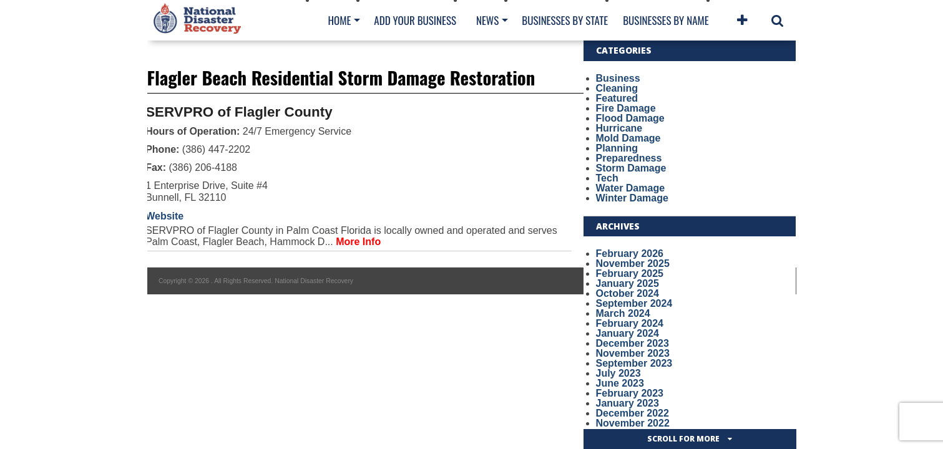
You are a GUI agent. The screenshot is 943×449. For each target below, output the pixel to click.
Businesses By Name (665, 20)
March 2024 (623, 313)
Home (339, 20)
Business (618, 78)
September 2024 (634, 303)
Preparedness (629, 158)
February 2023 (630, 393)
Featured (617, 98)
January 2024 (627, 333)
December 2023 (632, 343)
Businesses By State (565, 20)
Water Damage (630, 188)
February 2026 (630, 253)
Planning (617, 148)
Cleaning (617, 88)
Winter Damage (632, 198)
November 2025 (633, 263)
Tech (607, 178)
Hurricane (619, 128)
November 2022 (633, 423)
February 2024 (630, 323)
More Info (358, 241)
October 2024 (627, 293)
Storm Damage (631, 168)
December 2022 (632, 413)
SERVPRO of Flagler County (238, 112)
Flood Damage (630, 118)
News (487, 20)
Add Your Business (415, 20)
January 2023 (627, 403)
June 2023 (620, 383)
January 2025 (627, 283)
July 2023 (618, 373)
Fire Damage (626, 108)
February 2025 (630, 273)
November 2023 (633, 353)
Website (164, 216)
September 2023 (634, 363)
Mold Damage (628, 138)
